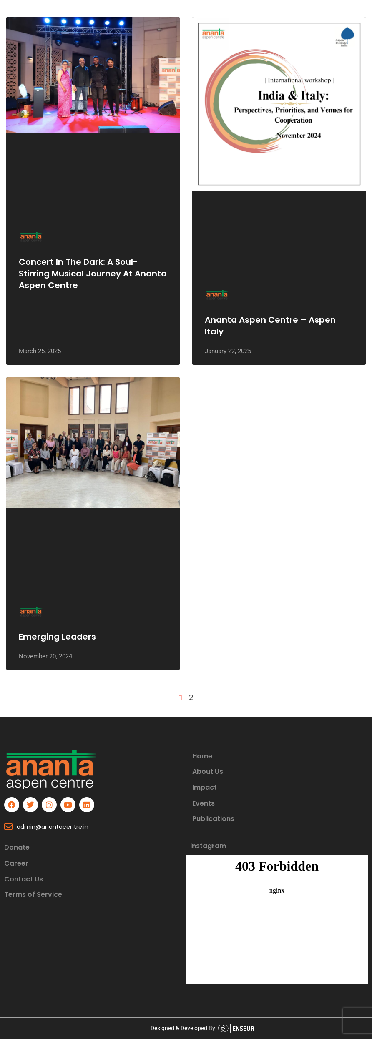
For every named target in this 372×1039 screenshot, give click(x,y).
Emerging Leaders (57, 636)
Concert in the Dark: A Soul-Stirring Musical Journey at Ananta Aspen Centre (93, 273)
